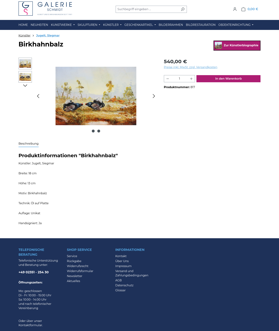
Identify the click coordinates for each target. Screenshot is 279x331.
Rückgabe (74, 261)
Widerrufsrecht (77, 266)
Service (72, 256)
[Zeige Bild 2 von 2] (98, 131)
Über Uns (122, 261)
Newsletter (74, 276)
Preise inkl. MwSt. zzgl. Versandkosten (190, 67)
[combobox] (147, 9)
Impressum (123, 266)
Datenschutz (124, 285)
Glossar (120, 290)
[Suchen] (182, 9)
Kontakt (121, 256)
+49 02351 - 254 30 (34, 272)
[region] (87, 96)
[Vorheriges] (38, 96)
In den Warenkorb (228, 78)
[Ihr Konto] (235, 9)
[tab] (29, 144)
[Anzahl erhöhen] (191, 78)
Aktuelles (73, 281)
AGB (118, 280)
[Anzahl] (179, 78)
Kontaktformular (30, 325)
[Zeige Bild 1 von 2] (93, 131)
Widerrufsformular (80, 271)
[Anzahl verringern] (167, 78)
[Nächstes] (154, 96)
